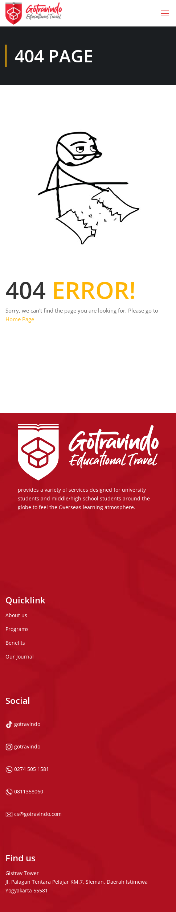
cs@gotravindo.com (33, 777)
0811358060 (24, 755)
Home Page (19, 319)
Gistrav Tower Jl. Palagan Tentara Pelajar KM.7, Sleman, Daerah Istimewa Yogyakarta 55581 (76, 845)
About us (16, 578)
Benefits (15, 606)
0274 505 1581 (27, 732)
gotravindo (22, 687)
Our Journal (19, 620)
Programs (17, 592)
